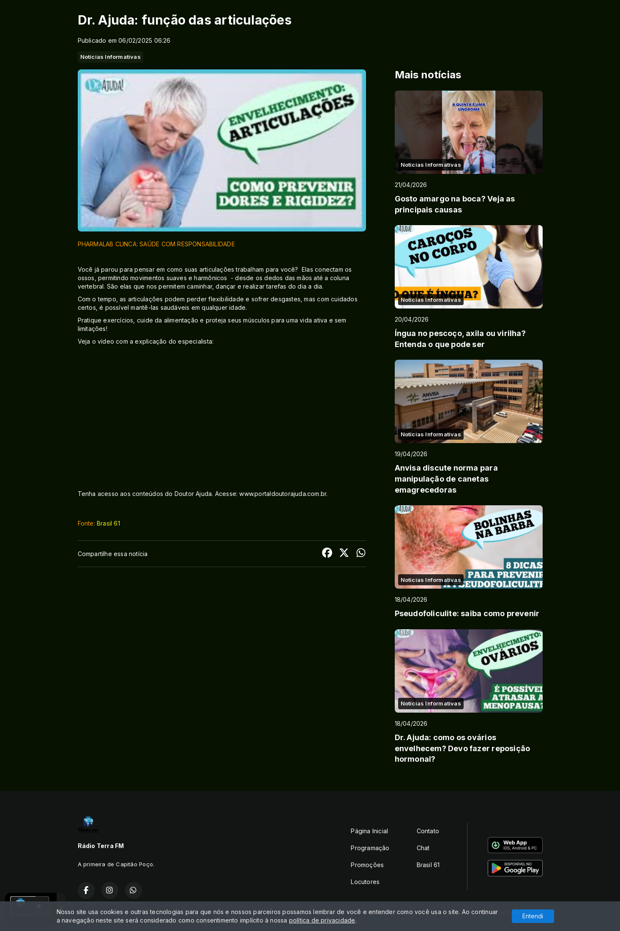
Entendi (532, 916)
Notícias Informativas (110, 56)
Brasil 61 (108, 523)
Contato (428, 831)
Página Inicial (369, 831)
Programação (370, 847)
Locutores (365, 881)
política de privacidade (322, 920)
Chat (423, 847)
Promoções (367, 864)
